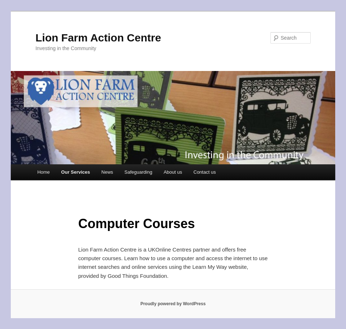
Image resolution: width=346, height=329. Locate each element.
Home (43, 172)
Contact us (204, 172)
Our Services (75, 172)
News (107, 172)
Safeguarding (138, 172)
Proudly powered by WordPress (173, 303)
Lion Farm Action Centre (98, 38)
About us (172, 172)
